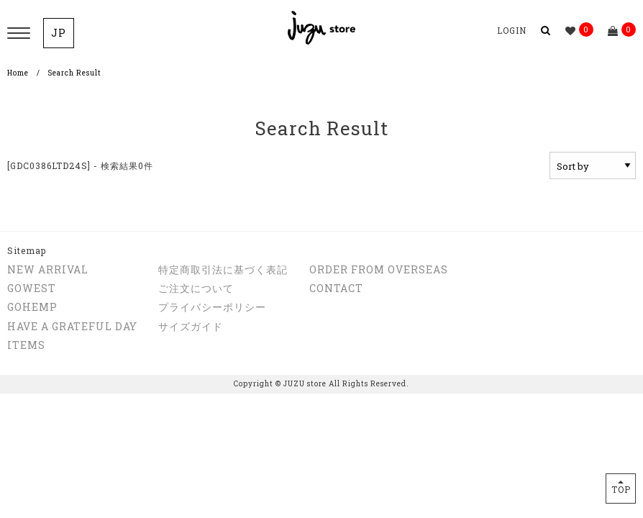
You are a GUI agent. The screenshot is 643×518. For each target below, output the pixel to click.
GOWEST (31, 288)
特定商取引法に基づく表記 (223, 269)
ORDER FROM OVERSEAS (378, 269)
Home (18, 73)
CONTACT (336, 288)
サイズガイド (190, 326)
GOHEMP (32, 307)
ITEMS (26, 345)
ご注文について (196, 288)
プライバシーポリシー (212, 307)
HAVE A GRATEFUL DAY (72, 326)
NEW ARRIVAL (47, 269)
